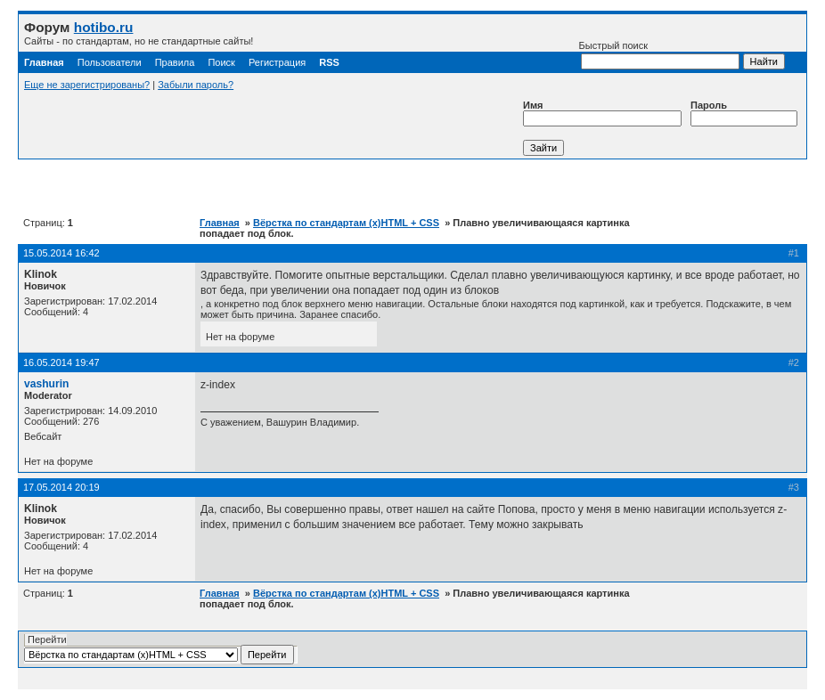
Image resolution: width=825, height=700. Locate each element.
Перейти (159, 648)
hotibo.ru (104, 27)
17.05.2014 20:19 (61, 487)
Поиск (221, 62)
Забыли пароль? (195, 84)
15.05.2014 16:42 (61, 253)
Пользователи (110, 62)
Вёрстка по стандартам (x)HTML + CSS (346, 222)
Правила (175, 62)
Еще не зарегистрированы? (87, 84)
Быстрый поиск (659, 54)
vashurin (46, 384)
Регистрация (277, 62)
